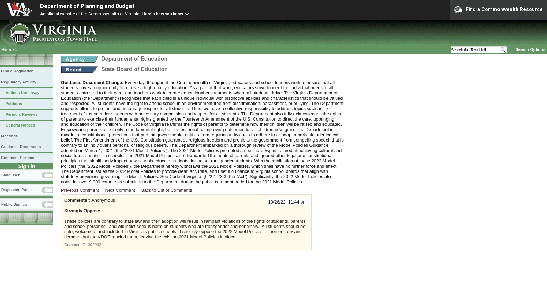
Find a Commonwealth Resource (498, 9)
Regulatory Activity (18, 82)
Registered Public (16, 190)
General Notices (20, 125)
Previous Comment (80, 190)
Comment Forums (17, 157)
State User (10, 175)
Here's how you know (162, 14)
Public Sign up (14, 204)
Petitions (14, 103)
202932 (94, 245)
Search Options (530, 49)
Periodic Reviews (22, 114)
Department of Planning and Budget (87, 6)
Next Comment (120, 190)
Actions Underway (22, 93)
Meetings (9, 136)
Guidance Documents (21, 147)
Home (7, 49)
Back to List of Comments (166, 190)
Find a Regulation (17, 71)
